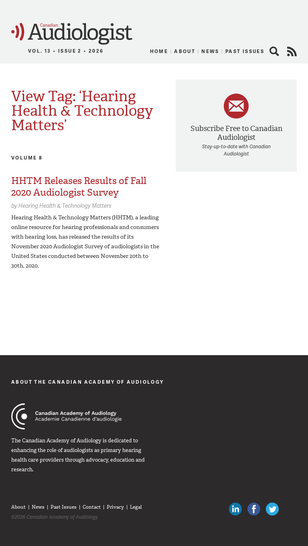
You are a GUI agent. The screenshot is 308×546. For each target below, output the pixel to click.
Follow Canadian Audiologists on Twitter (272, 509)
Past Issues (244, 51)
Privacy (115, 507)
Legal (136, 507)
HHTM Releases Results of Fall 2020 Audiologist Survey (78, 186)
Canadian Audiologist (71, 34)
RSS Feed (292, 51)
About (184, 51)
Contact (92, 507)
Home (159, 51)
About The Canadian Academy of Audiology (87, 381)
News (210, 51)
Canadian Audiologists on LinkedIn (235, 509)
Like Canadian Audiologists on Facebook (253, 509)
